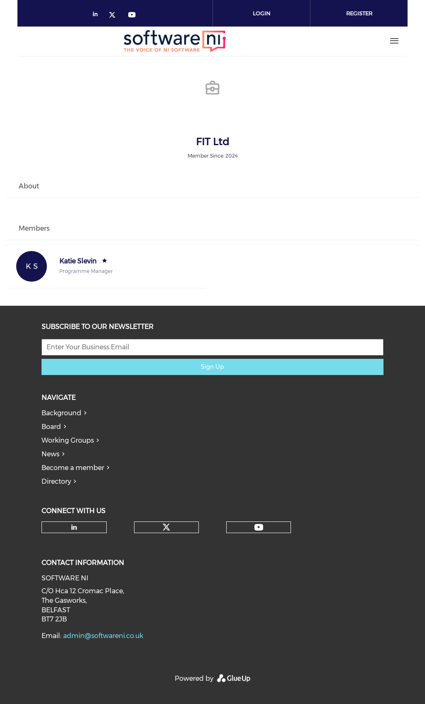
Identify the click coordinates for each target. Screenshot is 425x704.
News (50, 454)
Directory (56, 481)
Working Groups (68, 440)
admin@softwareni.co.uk (103, 636)
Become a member (73, 468)
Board (51, 427)
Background (61, 413)
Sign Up (212, 366)
